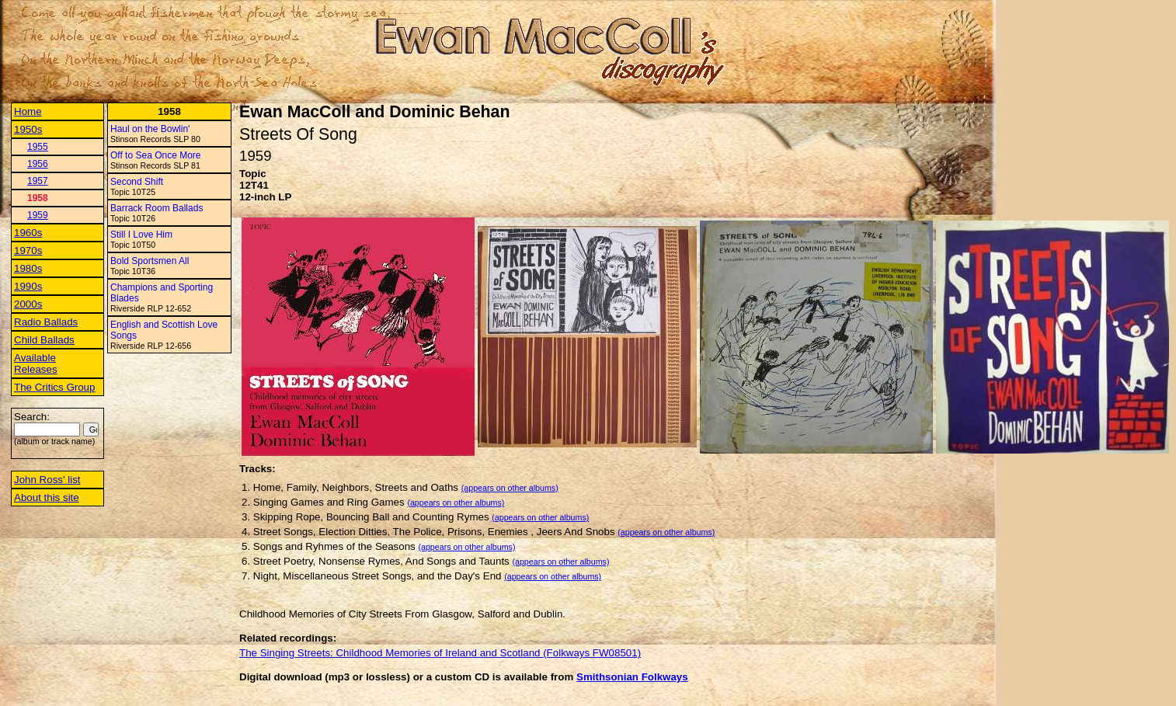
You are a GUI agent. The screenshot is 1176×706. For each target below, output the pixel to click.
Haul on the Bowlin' (150, 128)
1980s (28, 268)
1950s (28, 129)
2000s (28, 304)
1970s (28, 250)
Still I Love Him (141, 234)
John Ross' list (47, 479)
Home (28, 111)
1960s (28, 232)
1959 (37, 215)
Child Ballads (44, 340)
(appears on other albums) (509, 487)
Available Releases (35, 363)
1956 (37, 163)
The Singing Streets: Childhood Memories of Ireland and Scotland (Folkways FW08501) (440, 653)
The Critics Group (54, 387)
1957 (37, 181)
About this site (46, 497)
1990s (28, 286)
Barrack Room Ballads (156, 208)
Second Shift (136, 181)
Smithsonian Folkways (632, 677)
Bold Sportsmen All (149, 261)
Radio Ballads (46, 322)
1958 (37, 198)
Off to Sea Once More (155, 155)
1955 (37, 146)
